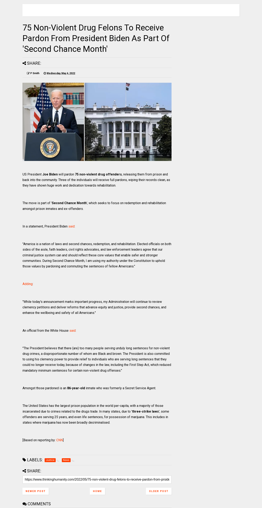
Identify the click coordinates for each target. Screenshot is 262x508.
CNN (59, 440)
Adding (28, 284)
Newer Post (36, 491)
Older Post (158, 491)
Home (97, 491)
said (71, 226)
